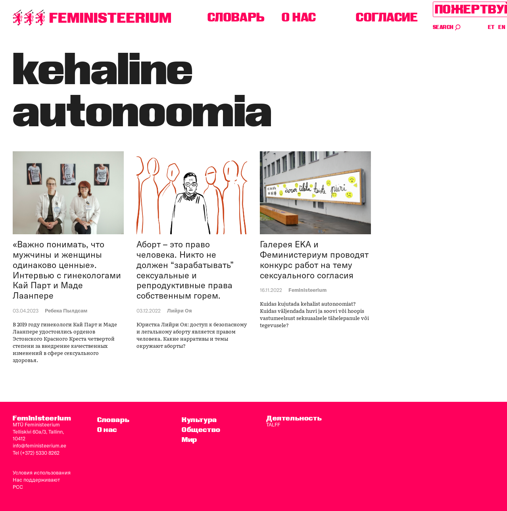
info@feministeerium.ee (39, 445)
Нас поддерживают (36, 479)
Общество (201, 429)
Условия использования (42, 472)
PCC (18, 487)
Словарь (236, 17)
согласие (387, 17)
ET (491, 27)
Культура (199, 419)
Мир (189, 439)
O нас (299, 17)
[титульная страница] (92, 18)
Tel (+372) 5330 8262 (36, 452)
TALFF (273, 424)
